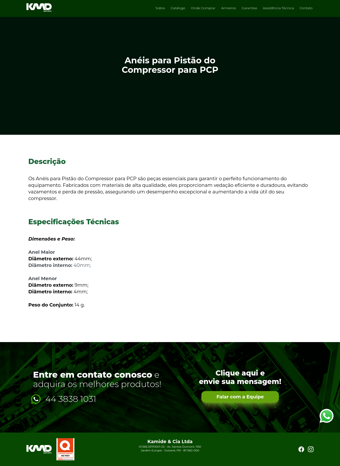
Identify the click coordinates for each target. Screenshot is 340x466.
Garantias (249, 8)
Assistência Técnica (278, 8)
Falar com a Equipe (240, 397)
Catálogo (178, 8)
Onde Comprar (203, 8)
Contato (306, 8)
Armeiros (228, 8)
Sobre (160, 8)
